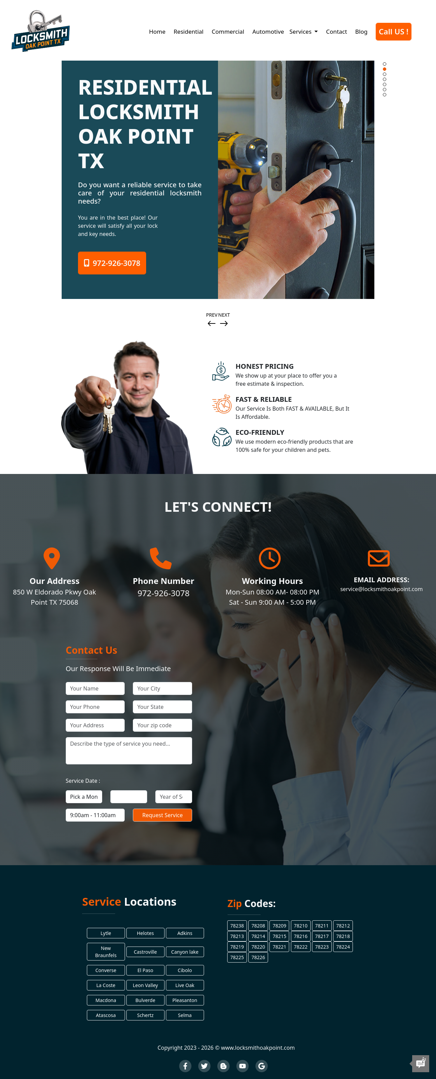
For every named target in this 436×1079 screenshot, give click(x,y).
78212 (343, 925)
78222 (301, 946)
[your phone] (95, 706)
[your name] (95, 688)
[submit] (162, 815)
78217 (322, 936)
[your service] (129, 750)
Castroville (145, 952)
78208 (258, 925)
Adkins (184, 933)
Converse (105, 970)
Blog (361, 31)
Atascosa (106, 1015)
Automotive (268, 31)
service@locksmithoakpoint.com (381, 589)
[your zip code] (162, 725)
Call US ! (393, 31)
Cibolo (185, 970)
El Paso (145, 970)
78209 (279, 925)
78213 (237, 936)
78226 (258, 957)
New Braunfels (105, 951)
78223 (322, 946)
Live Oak (184, 985)
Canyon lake (185, 952)
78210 (301, 925)
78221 (279, 946)
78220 (258, 946)
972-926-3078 (112, 263)
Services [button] (301, 31)
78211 (322, 925)
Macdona (105, 1000)
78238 (237, 925)
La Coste (105, 985)
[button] (384, 64)
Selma (185, 1015)
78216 (301, 936)
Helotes (145, 933)
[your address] (95, 725)
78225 (237, 957)
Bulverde (145, 1000)
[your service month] (84, 796)
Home (157, 31)
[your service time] (95, 815)
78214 (258, 936)
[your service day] (128, 796)
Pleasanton (184, 1000)
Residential (189, 31)
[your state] (162, 706)
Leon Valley (145, 985)
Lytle (105, 933)
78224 (343, 946)
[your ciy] (162, 688)
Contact (336, 31)
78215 (279, 936)
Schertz (145, 1015)
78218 (343, 936)
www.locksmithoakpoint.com (258, 1047)
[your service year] (173, 796)
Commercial (228, 31)
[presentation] (211, 324)
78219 (237, 946)
